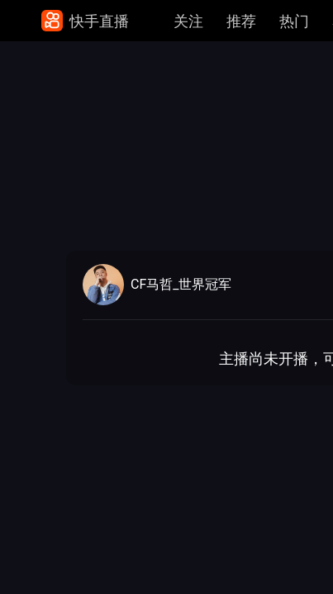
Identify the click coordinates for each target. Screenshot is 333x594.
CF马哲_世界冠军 (181, 284)
